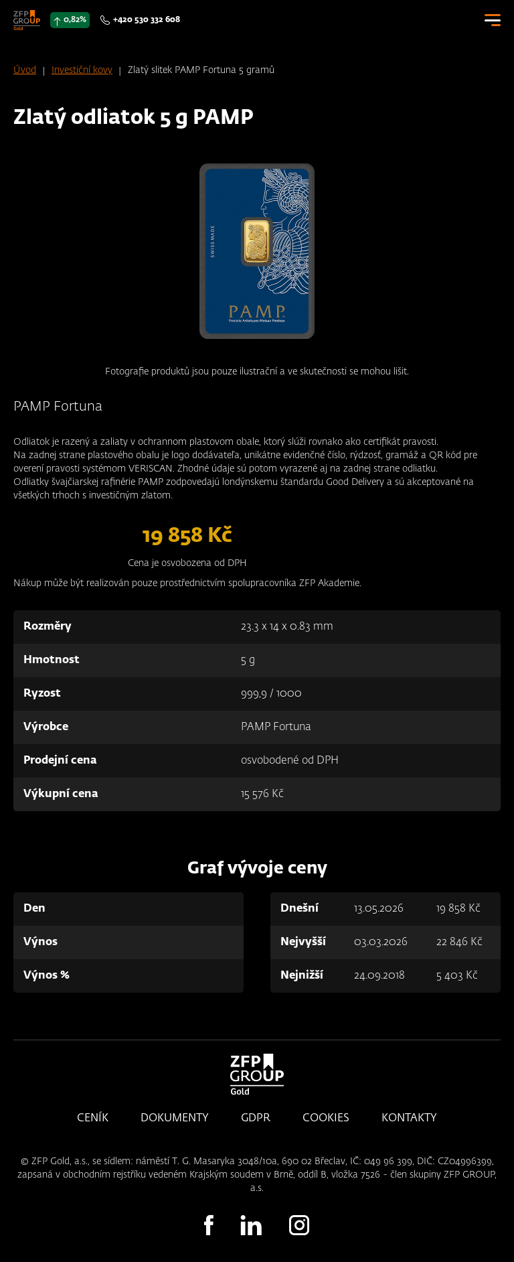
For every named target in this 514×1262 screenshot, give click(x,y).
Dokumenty (175, 1118)
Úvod (24, 70)
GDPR (255, 1118)
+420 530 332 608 (146, 20)
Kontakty (409, 1118)
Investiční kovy (82, 70)
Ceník (92, 1118)
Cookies (326, 1118)
